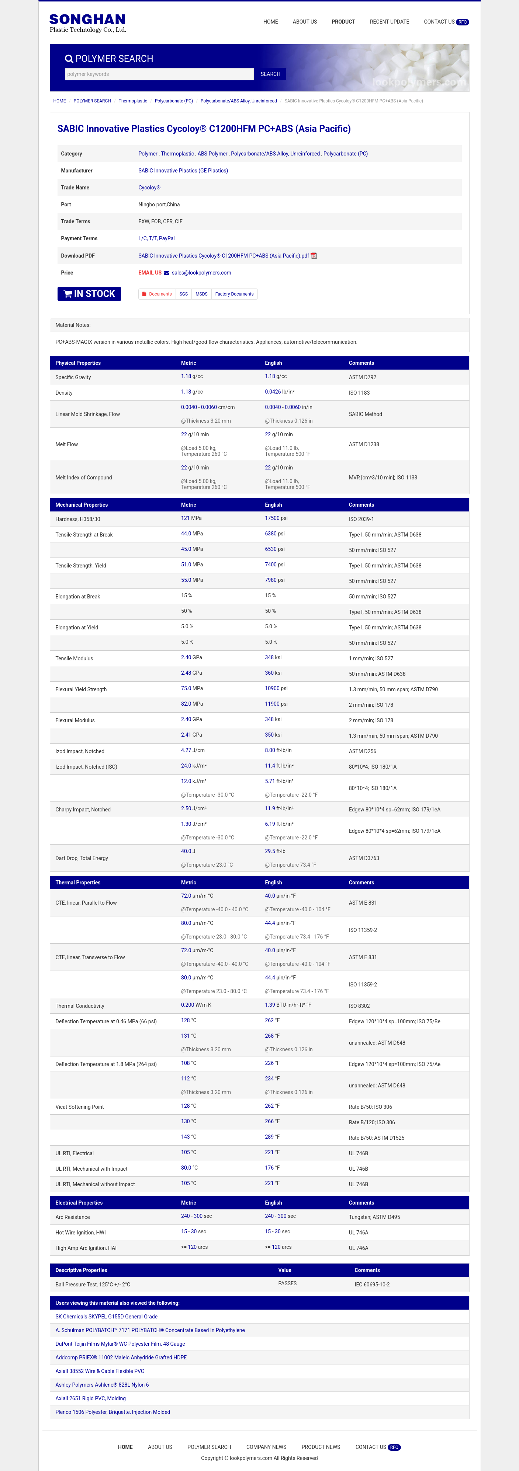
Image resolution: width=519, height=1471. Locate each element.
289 (269, 1137)
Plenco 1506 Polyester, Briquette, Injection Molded (113, 1412)
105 (185, 1152)
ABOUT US (305, 22)
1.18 (186, 376)
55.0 (186, 580)
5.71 (270, 781)
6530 (270, 549)
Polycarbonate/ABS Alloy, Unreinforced (239, 101)
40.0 (186, 851)
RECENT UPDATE (389, 22)
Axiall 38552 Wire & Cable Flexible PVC (100, 1371)
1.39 (270, 1005)
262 (269, 1020)
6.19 (270, 824)
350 (269, 735)
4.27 (186, 750)
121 (185, 518)
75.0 (186, 688)
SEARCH (270, 74)
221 (269, 1152)
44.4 (270, 923)
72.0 (186, 896)
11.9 (270, 808)
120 (192, 1247)
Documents (157, 294)
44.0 (186, 534)
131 (185, 1036)
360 (269, 673)
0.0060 (209, 407)
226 (269, 1063)
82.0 (186, 704)
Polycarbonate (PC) (174, 101)
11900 (272, 704)
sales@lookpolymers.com (201, 273)
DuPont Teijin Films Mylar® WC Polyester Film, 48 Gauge (120, 1344)
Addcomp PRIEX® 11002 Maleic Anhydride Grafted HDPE (121, 1357)
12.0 (186, 781)
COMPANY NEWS (267, 1447)
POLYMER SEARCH (92, 101)
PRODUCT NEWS (322, 1447)
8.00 (270, 750)
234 (269, 1079)
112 (185, 1079)
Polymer (148, 154)
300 (198, 1216)
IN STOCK (89, 294)
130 (185, 1121)
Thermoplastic (133, 101)
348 (269, 657)
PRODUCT (343, 22)
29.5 (270, 851)
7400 (270, 564)
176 (269, 1168)
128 (185, 1020)
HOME (270, 22)
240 (185, 1216)
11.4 (270, 766)
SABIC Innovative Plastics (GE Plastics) (183, 171)
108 (185, 1063)
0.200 (187, 1005)
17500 (272, 518)
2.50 (186, 808)
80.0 (186, 923)
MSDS (202, 294)
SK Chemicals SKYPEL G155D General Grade (107, 1317)
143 (185, 1137)
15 (184, 1231)
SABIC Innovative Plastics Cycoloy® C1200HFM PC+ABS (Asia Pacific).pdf (224, 256)
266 (269, 1121)
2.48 (186, 673)
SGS (184, 294)
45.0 (186, 549)
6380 (270, 534)
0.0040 (189, 407)
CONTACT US (446, 22)
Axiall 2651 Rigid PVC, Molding (91, 1398)
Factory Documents (234, 294)
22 (184, 434)
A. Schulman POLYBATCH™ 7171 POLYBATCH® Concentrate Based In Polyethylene (150, 1330)
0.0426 (273, 392)
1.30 (186, 824)
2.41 (186, 735)
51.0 (186, 564)
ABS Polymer (213, 154)
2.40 (186, 657)
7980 (270, 580)
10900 (272, 688)
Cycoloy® (150, 188)
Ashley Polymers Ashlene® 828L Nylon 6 (102, 1385)
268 (269, 1036)
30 (194, 1231)
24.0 (186, 766)
